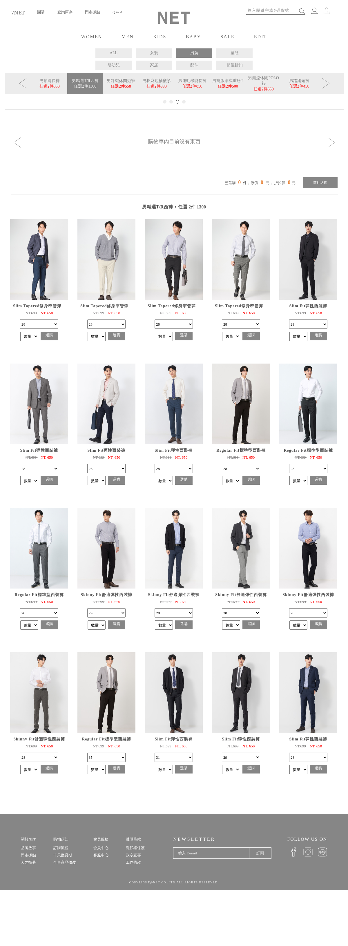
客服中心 (100, 855)
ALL (113, 53)
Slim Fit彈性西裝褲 (308, 306)
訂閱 (260, 853)
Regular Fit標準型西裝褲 (241, 450)
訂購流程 (60, 848)
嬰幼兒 (114, 65)
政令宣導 (133, 855)
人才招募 (28, 862)
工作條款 (133, 862)
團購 (41, 12)
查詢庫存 (64, 12)
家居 (154, 65)
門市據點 (92, 12)
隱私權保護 (135, 848)
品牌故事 (28, 848)
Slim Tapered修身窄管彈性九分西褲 (48, 306)
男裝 (194, 53)
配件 (194, 65)
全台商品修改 (64, 862)
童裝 (235, 53)
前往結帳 (320, 183)
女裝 (154, 53)
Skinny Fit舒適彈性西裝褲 (106, 595)
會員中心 (100, 848)
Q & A (118, 12)
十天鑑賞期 (62, 855)
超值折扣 (234, 65)
